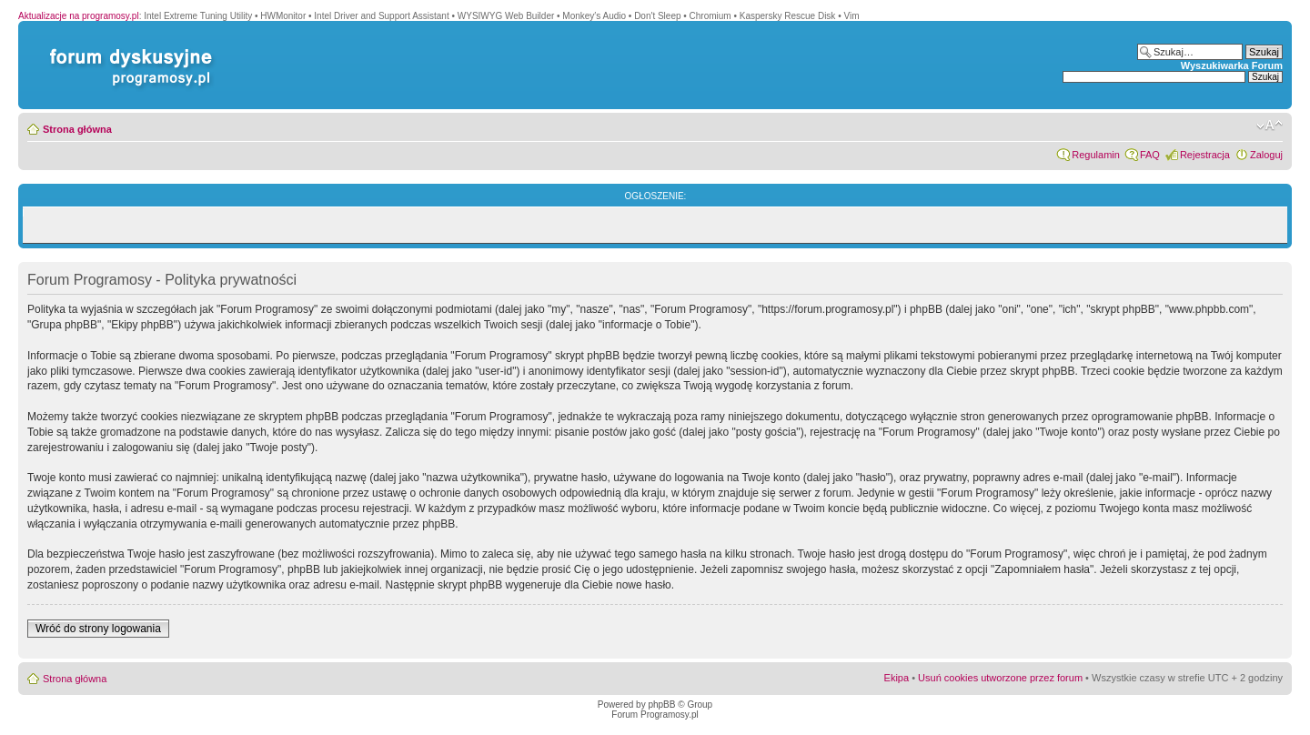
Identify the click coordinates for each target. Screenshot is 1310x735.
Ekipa (897, 677)
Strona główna (77, 129)
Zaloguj (1266, 154)
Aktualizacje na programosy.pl (78, 16)
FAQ (1150, 154)
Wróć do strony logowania (98, 628)
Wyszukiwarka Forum (1232, 65)
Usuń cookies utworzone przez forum (1000, 677)
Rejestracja (1205, 154)
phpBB (661, 705)
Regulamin (1096, 154)
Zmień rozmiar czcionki (1269, 125)
